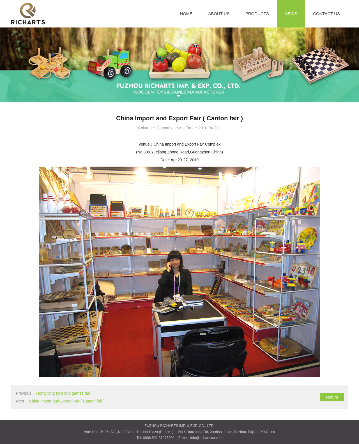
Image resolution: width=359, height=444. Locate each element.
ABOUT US (218, 13)
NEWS (291, 13)
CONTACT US (326, 13)
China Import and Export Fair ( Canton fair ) (66, 401)
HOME (186, 13)
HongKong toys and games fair (63, 393)
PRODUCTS (257, 13)
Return (332, 397)
